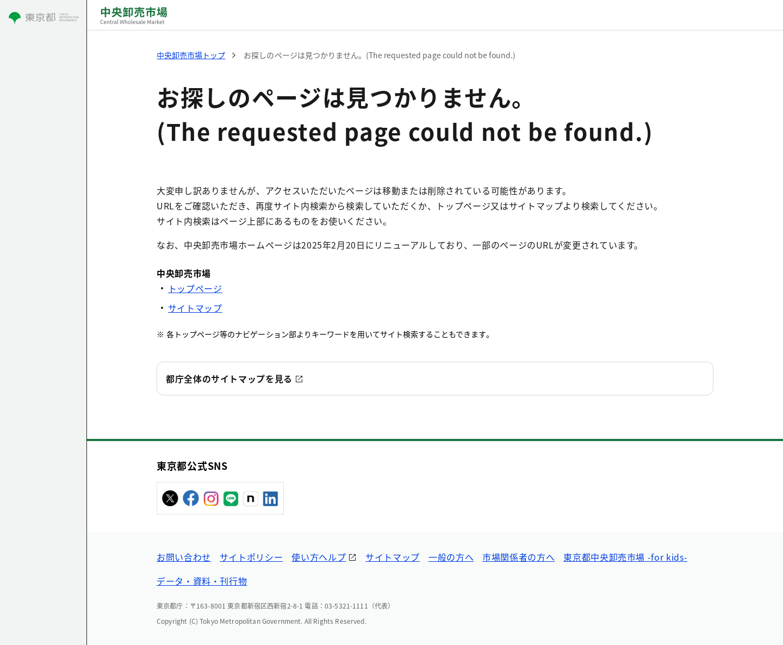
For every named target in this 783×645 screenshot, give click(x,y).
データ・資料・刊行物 (202, 580)
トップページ (195, 288)
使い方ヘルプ (318, 556)
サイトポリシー (251, 556)
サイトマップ (195, 307)
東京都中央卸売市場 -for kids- (625, 556)
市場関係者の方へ (518, 556)
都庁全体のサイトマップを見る (229, 378)
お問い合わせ (184, 556)
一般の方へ (451, 556)
